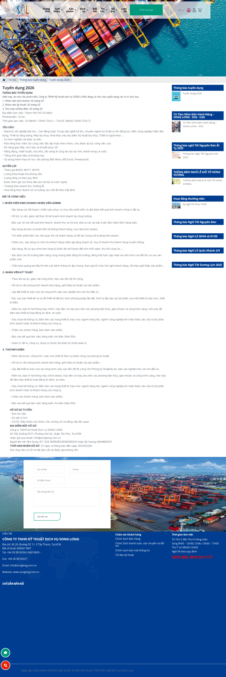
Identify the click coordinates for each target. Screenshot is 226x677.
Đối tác (107, 10)
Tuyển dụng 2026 (59, 80)
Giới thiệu (64, 10)
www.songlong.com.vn (26, 572)
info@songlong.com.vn (23, 565)
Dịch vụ (93, 10)
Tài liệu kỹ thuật (124, 555)
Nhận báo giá (163, 10)
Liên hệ (141, 10)
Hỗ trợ (128, 10)
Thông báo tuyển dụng (33, 80)
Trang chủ (51, 10)
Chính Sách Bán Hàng (127, 538)
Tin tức (116, 10)
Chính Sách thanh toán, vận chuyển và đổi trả (139, 545)
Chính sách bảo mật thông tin (132, 550)
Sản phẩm (79, 10)
